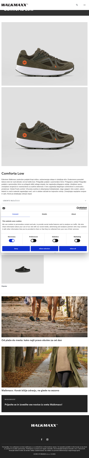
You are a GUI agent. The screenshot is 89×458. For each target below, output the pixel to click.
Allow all (73, 248)
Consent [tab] (15, 214)
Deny (16, 248)
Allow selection (44, 248)
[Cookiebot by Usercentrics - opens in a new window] (78, 208)
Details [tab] (44, 214)
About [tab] (73, 214)
